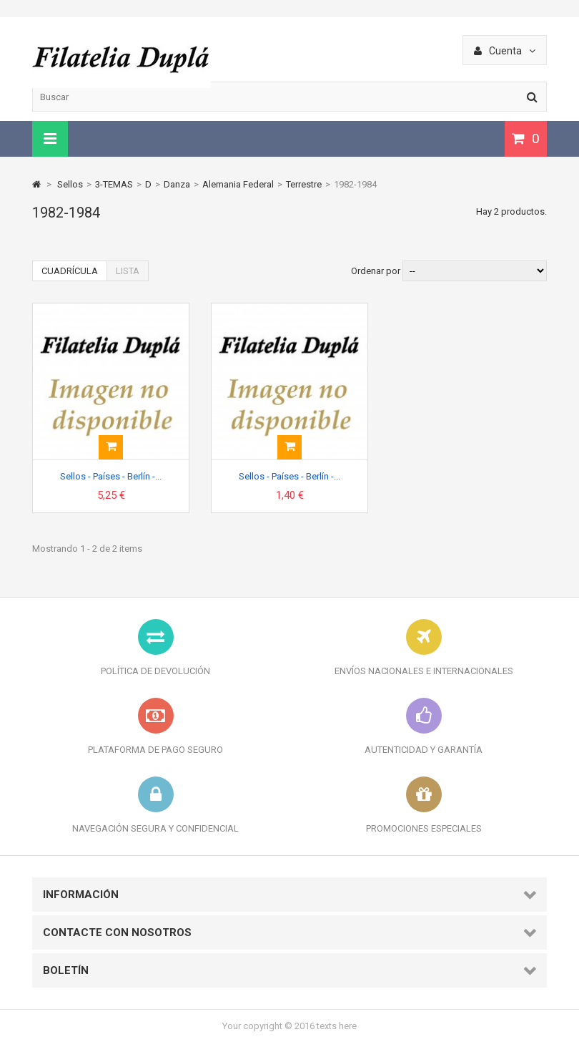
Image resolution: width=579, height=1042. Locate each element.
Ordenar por (375, 271)
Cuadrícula (69, 271)
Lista (127, 271)
